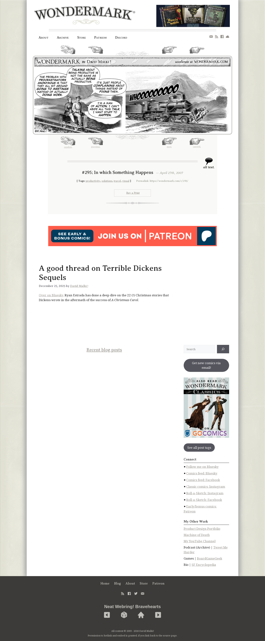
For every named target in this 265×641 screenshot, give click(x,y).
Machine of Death (197, 535)
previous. (95, 51)
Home (104, 583)
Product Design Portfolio (202, 528)
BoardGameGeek (209, 558)
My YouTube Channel (199, 541)
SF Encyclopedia (204, 565)
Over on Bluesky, (51, 295)
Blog (117, 583)
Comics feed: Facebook (203, 480)
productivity (93, 181)
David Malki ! (79, 286)
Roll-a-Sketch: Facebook (204, 500)
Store (81, 37)
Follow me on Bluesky (202, 467)
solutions (107, 181)
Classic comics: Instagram (205, 486)
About (43, 37)
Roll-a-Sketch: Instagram (204, 493)
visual (125, 181)
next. (169, 51)
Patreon (100, 37)
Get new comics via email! (206, 365)
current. (197, 51)
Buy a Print (133, 193)
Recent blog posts (104, 349)
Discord (121, 37)
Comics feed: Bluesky (201, 473)
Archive (63, 37)
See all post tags (199, 447)
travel (117, 181)
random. (68, 51)
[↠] (223, 349)
